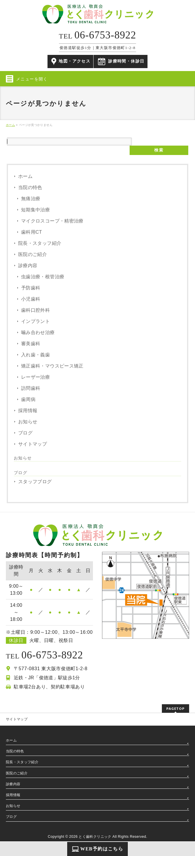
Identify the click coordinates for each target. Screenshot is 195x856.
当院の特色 (30, 187)
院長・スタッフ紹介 (39, 243)
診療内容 (27, 265)
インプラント (35, 321)
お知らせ (27, 421)
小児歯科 (30, 298)
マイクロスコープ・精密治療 (52, 220)
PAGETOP (175, 708)
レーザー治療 (35, 377)
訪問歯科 (30, 388)
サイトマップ (32, 444)
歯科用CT (31, 232)
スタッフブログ (35, 481)
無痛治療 (30, 198)
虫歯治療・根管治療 (42, 276)
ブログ (25, 432)
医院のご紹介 (32, 254)
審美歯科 (30, 343)
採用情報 (27, 410)
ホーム (25, 176)
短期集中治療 (35, 209)
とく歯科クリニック (95, 837)
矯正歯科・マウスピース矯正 (52, 365)
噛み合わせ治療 (38, 332)
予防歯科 (30, 287)
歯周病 (28, 399)
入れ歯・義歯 (35, 354)
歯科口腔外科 (35, 310)
